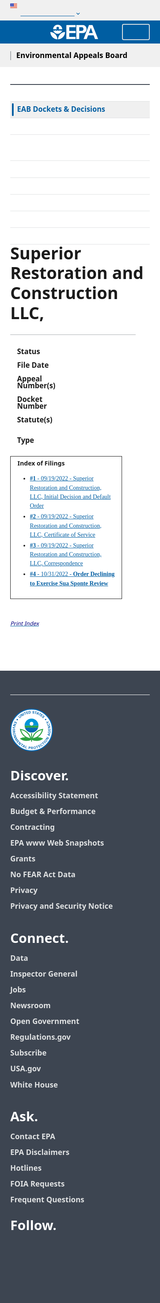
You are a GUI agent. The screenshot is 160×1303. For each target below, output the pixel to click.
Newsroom (30, 1005)
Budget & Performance (53, 811)
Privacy (24, 890)
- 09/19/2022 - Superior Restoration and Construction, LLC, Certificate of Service (66, 525)
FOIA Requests (37, 1184)
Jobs (18, 990)
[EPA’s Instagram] (100, 1249)
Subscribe (28, 1053)
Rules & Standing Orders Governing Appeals (77, 147)
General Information (52, 236)
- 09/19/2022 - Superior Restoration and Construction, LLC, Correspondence (66, 554)
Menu (136, 32)
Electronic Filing (43, 186)
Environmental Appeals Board (72, 56)
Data (19, 958)
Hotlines (25, 1168)
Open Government (44, 1021)
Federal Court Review (52, 126)
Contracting (32, 827)
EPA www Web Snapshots (57, 843)
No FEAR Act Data (43, 874)
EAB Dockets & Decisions (61, 109)
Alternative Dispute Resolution (68, 169)
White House (34, 1085)
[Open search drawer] (18, 32)
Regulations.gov (40, 1037)
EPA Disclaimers (40, 1152)
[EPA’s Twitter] (39, 1249)
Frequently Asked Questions (64, 219)
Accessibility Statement (54, 795)
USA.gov (25, 1069)
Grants (22, 859)
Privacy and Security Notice (61, 906)
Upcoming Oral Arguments (62, 202)
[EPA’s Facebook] (18, 1249)
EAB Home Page (44, 93)
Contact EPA (32, 1136)
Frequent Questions (47, 1199)
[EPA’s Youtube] (59, 1249)
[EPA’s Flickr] (80, 1249)
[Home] (74, 32)
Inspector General (44, 974)
